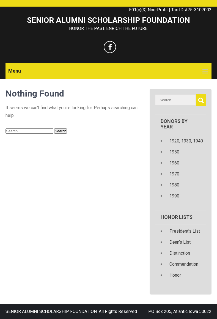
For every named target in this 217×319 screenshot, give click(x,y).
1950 (174, 152)
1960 (174, 163)
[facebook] (110, 47)
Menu (14, 71)
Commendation (183, 264)
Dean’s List (180, 242)
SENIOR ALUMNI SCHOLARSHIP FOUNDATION (108, 20)
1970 (174, 174)
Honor (175, 275)
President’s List (184, 231)
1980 (174, 185)
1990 (174, 196)
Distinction (179, 253)
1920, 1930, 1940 (186, 141)
